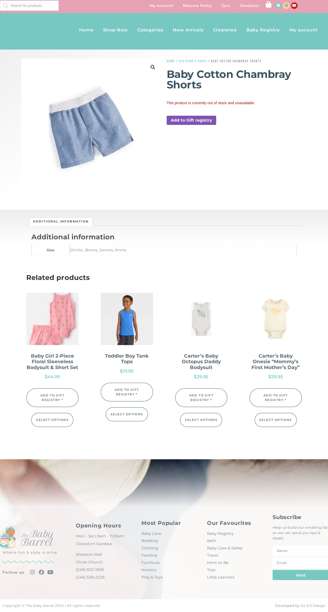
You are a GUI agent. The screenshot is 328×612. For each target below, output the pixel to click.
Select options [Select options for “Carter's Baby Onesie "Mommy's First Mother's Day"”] (275, 420)
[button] (152, 67)
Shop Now (115, 29)
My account (161, 5)
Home (86, 29)
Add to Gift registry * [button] (52, 397)
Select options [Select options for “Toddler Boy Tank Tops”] (127, 414)
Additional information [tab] (61, 221)
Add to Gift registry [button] (191, 120)
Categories (150, 29)
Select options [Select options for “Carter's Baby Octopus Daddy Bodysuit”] (201, 420)
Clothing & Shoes (193, 61)
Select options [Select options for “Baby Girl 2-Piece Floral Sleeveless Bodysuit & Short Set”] (52, 420)
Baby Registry (263, 29)
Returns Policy (197, 5)
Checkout (249, 5)
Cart (226, 5)
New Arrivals (188, 29)
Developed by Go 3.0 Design (300, 605)
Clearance (225, 29)
